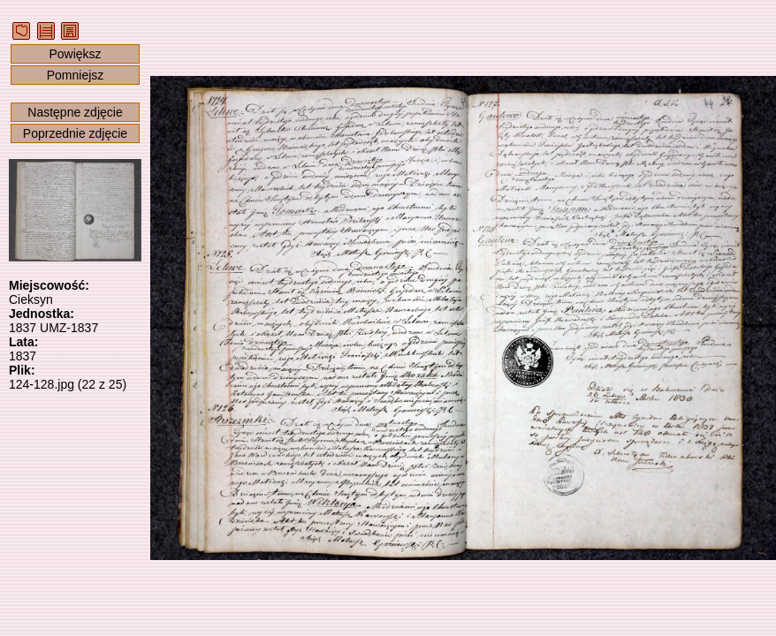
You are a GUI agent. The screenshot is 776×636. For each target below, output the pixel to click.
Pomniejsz (75, 75)
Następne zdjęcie (74, 112)
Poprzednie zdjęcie (75, 133)
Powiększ (75, 54)
